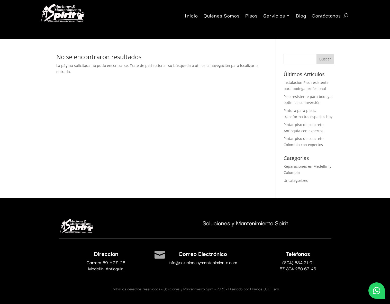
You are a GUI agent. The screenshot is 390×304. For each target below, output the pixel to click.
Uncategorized (296, 180)
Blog (301, 16)
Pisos (251, 16)
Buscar (325, 59)
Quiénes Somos (222, 16)
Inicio (191, 16)
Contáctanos (326, 16)
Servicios (274, 16)
